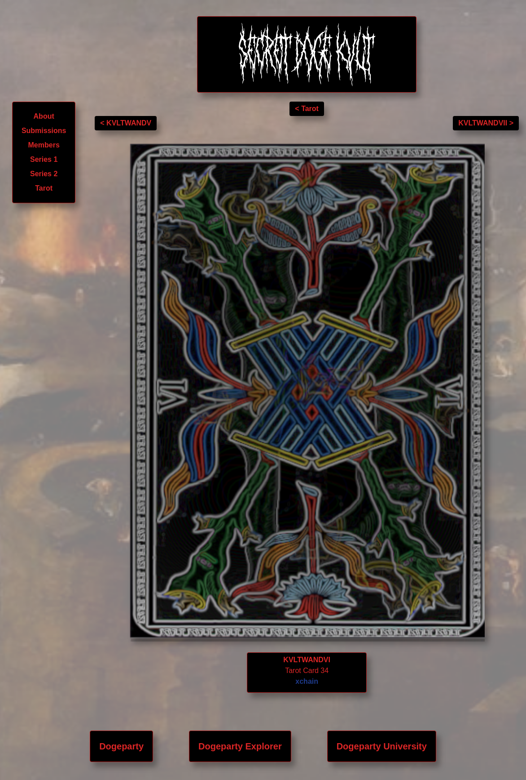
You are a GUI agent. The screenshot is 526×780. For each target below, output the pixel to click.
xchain (306, 681)
